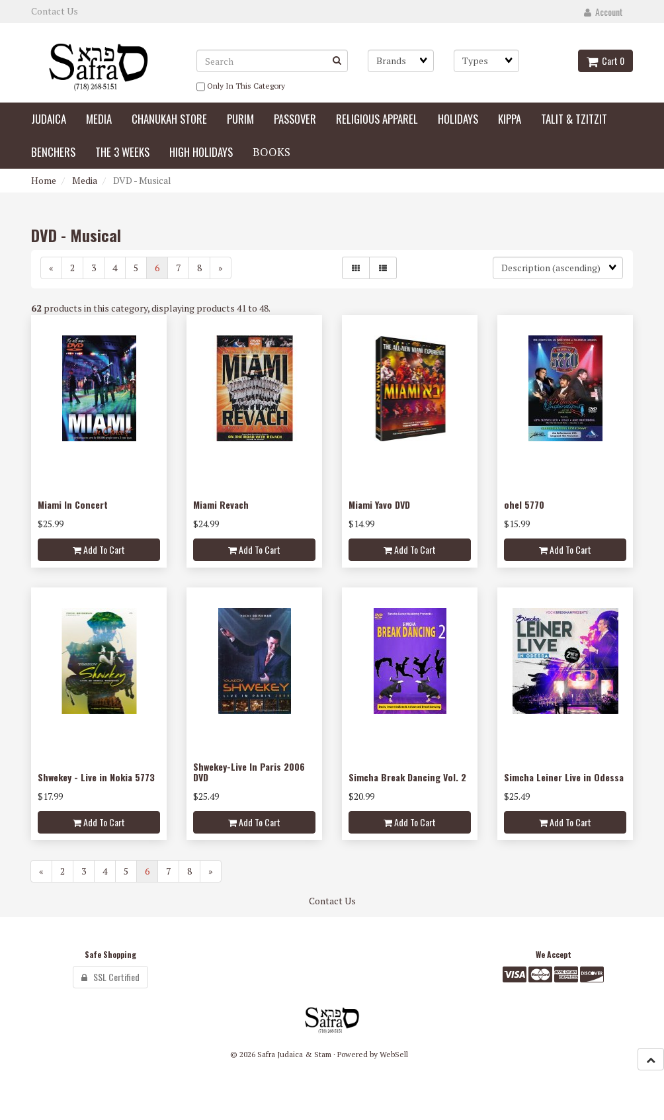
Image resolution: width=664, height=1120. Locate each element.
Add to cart (99, 549)
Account (603, 12)
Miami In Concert (73, 504)
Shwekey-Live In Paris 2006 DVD (249, 771)
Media (84, 180)
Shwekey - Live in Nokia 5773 (96, 777)
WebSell (394, 1054)
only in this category (240, 86)
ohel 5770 (524, 504)
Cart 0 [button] (605, 60)
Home (43, 180)
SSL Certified (110, 977)
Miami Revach (221, 504)
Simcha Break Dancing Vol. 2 (407, 777)
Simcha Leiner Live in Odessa (564, 777)
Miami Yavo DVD (379, 504)
